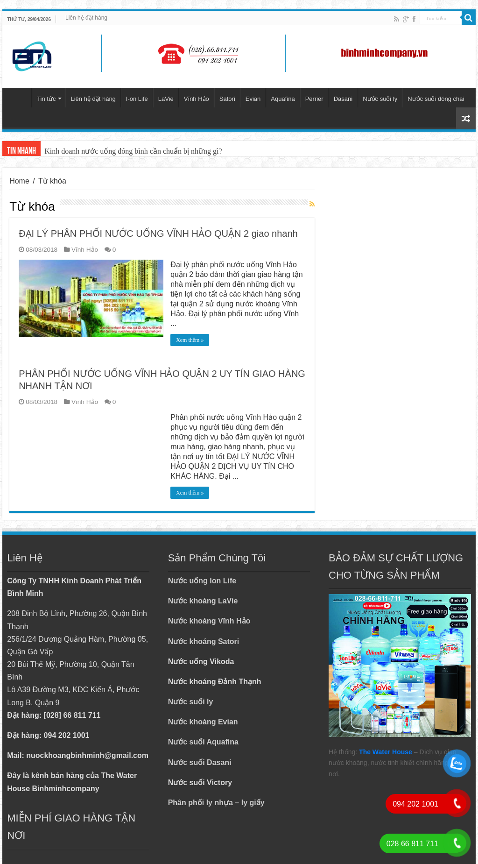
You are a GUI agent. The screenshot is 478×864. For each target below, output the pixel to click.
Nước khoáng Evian (203, 722)
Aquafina (283, 98)
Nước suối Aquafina (203, 742)
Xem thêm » (190, 340)
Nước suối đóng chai (436, 98)
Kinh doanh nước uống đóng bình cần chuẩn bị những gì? (133, 151)
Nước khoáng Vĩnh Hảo (209, 621)
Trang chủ (19, 97)
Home (19, 181)
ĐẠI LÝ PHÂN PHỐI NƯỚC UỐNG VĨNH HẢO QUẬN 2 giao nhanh (158, 233)
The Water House (385, 752)
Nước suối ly (380, 98)
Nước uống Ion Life (202, 581)
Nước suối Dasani (200, 762)
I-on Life (137, 98)
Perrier (314, 98)
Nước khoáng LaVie (203, 601)
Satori (227, 98)
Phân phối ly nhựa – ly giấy (216, 803)
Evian (253, 98)
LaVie (166, 98)
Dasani (343, 98)
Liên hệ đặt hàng (86, 17)
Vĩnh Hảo (196, 98)
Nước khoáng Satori (203, 641)
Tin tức (46, 98)
